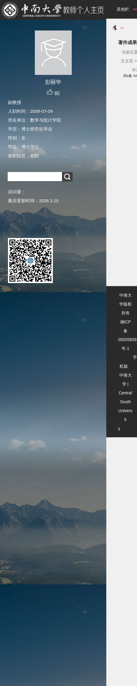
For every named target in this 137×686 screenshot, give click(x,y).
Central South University (125, 411)
